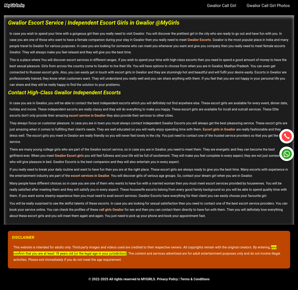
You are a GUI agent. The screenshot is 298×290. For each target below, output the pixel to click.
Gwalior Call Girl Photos (268, 5)
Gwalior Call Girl (221, 5)
